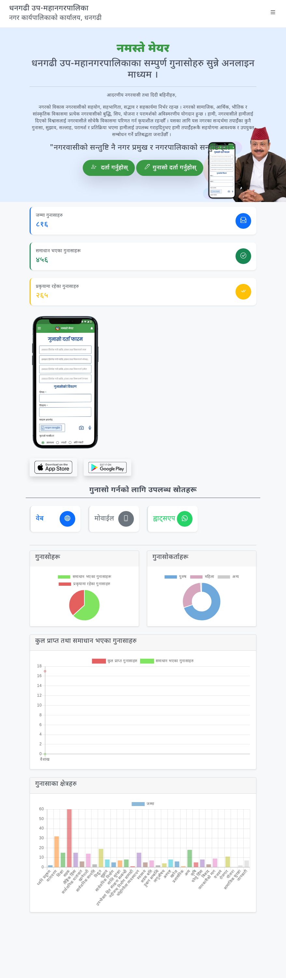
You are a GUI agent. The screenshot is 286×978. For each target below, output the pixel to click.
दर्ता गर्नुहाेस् (109, 168)
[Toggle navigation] (273, 13)
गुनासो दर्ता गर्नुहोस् (170, 168)
